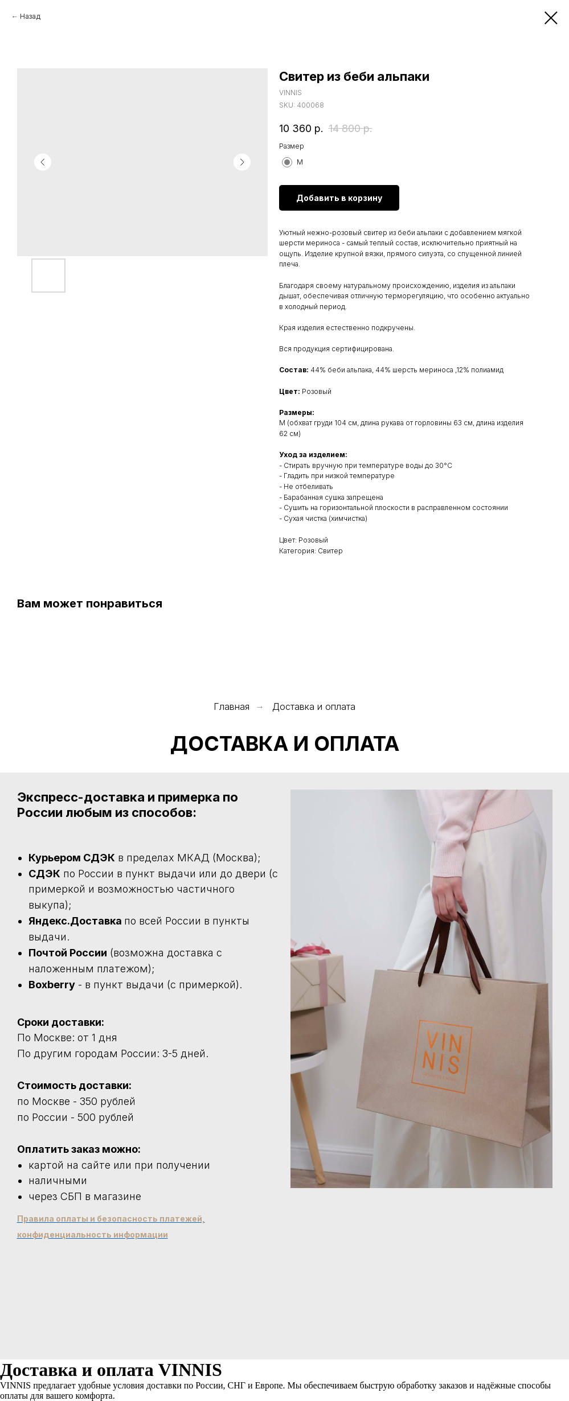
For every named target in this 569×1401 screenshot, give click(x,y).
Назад (30, 16)
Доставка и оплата (313, 706)
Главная (231, 706)
